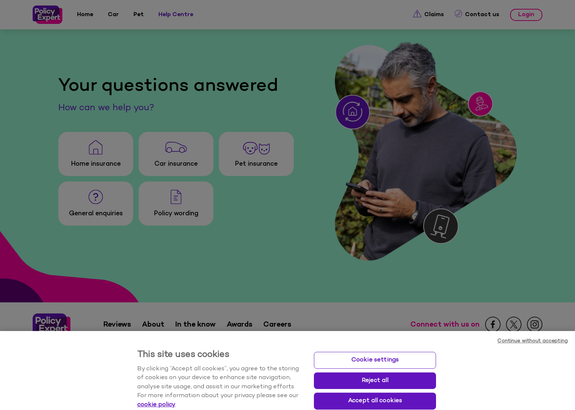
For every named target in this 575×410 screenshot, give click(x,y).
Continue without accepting (532, 349)
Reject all (375, 389)
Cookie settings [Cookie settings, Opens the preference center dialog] (375, 368)
